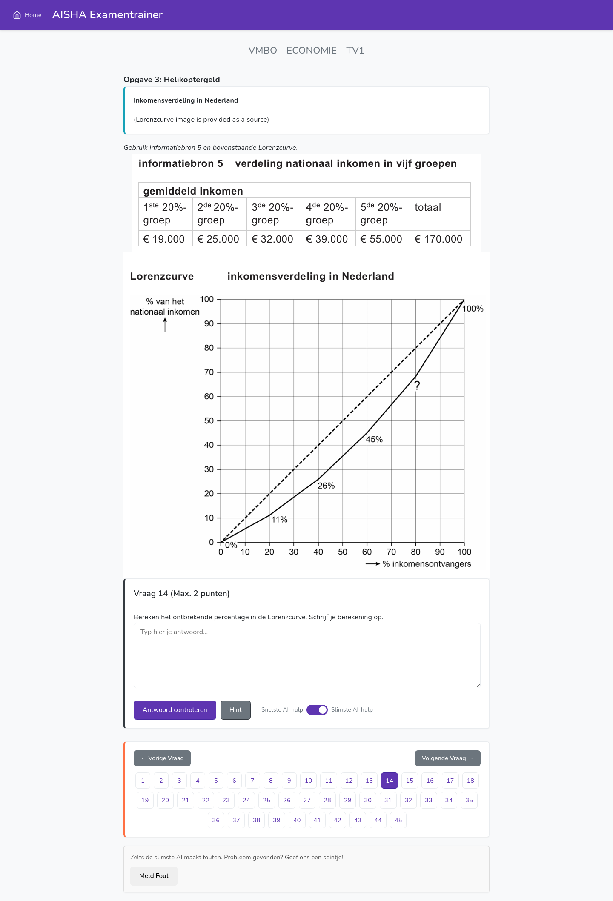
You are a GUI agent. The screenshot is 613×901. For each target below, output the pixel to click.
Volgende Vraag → (448, 758)
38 (257, 820)
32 (408, 800)
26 (287, 800)
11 (328, 780)
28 (327, 800)
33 (429, 800)
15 (410, 780)
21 (185, 800)
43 (358, 820)
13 (369, 780)
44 (378, 820)
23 (226, 800)
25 (267, 800)
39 (277, 820)
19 (145, 800)
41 (317, 820)
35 (469, 800)
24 (246, 800)
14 (389, 780)
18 (471, 780)
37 (236, 820)
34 (449, 800)
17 (450, 780)
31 (388, 800)
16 (430, 780)
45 (398, 820)
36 (216, 820)
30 (368, 800)
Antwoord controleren (175, 710)
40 (297, 820)
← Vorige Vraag (162, 758)
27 (307, 800)
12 (349, 780)
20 (165, 800)
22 (206, 800)
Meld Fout (154, 876)
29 (348, 800)
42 (337, 820)
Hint (235, 710)
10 (308, 780)
